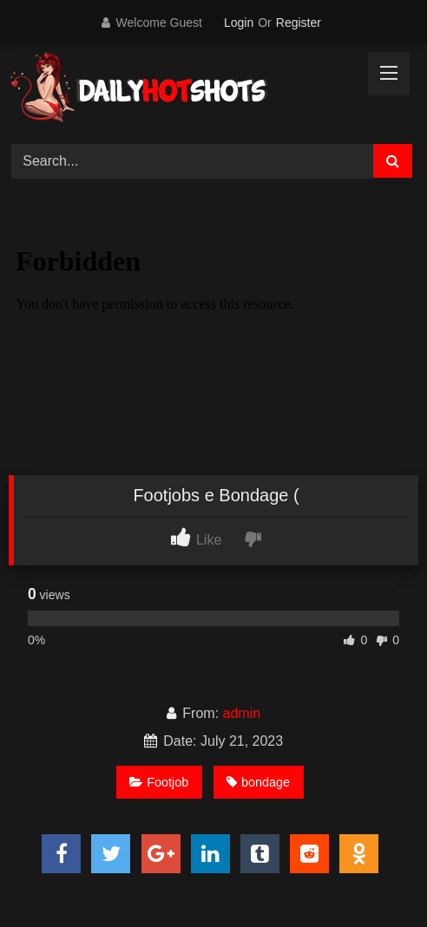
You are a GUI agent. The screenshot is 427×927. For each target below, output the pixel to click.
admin (242, 713)
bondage (258, 782)
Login (238, 22)
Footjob (158, 782)
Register (298, 22)
